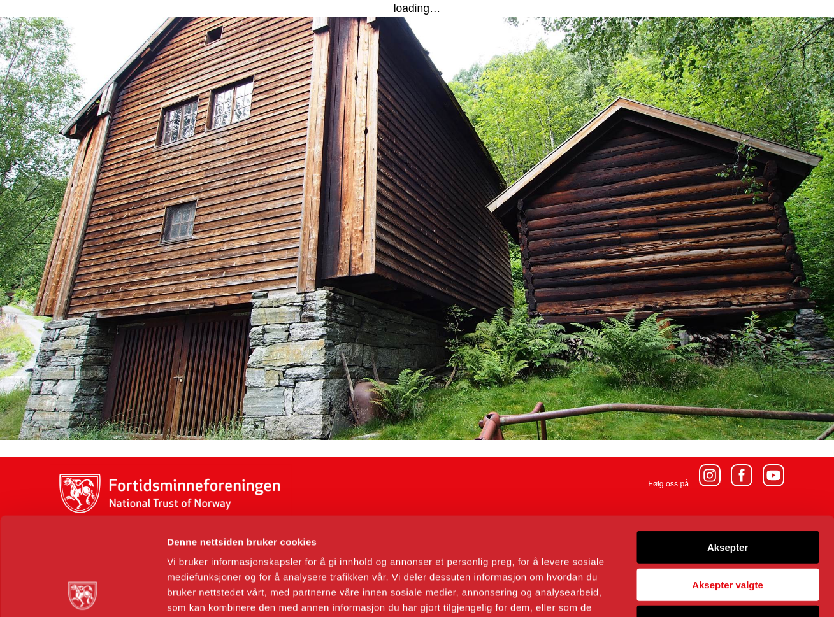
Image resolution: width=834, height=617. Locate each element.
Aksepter (727, 449)
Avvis (727, 523)
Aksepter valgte (727, 486)
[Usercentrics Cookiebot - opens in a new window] (82, 592)
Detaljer (678, 591)
